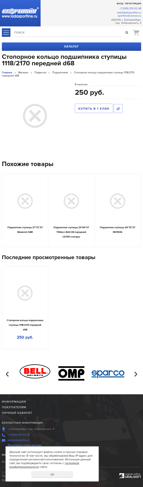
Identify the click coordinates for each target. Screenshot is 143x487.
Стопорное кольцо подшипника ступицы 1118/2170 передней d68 (25, 325)
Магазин (23, 72)
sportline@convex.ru (129, 15)
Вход (120, 3)
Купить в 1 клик (93, 109)
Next (135, 374)
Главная (7, 72)
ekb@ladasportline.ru (129, 12)
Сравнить (118, 108)
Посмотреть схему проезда (25, 445)
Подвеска (40, 72)
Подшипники (60, 72)
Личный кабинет (17, 413)
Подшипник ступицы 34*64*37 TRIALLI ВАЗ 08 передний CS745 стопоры (71, 232)
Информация (14, 402)
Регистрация (133, 3)
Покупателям (14, 407)
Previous (7, 374)
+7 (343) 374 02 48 (130, 8)
